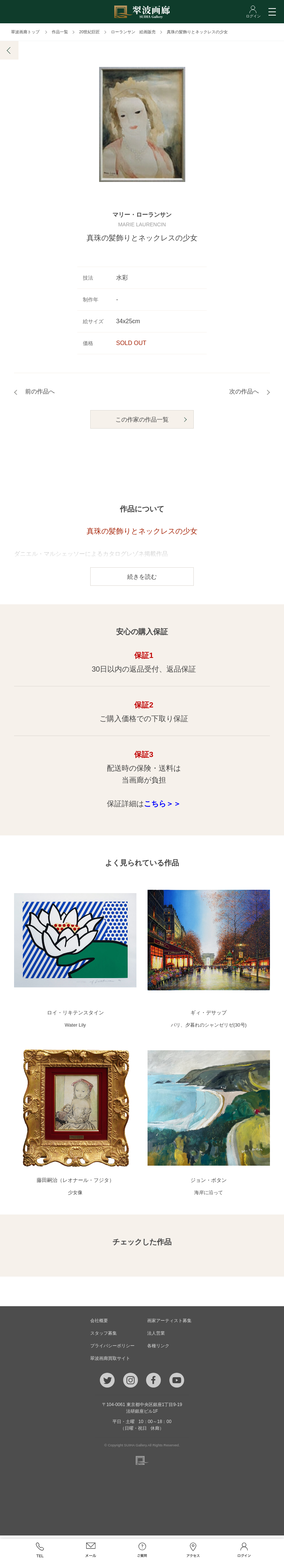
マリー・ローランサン (142, 218)
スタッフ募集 (103, 1336)
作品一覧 (60, 32)
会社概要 (99, 1324)
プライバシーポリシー (112, 1349)
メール (90, 1550)
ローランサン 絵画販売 (133, 32)
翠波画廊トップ (25, 32)
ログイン (244, 1550)
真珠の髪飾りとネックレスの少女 (197, 32)
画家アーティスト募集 (169, 1324)
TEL (39, 1550)
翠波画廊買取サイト (110, 1361)
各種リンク (158, 1349)
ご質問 (142, 1550)
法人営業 (156, 1336)
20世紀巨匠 (89, 32)
